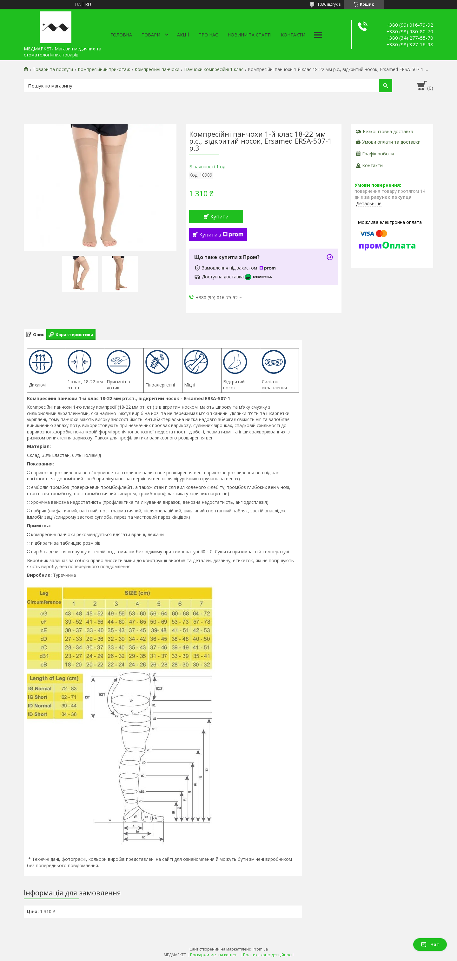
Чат (430, 944)
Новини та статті (249, 35)
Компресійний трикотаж (104, 69)
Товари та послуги (53, 69)
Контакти (293, 35)
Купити (219, 216)
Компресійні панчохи (157, 69)
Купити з (221, 234)
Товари (151, 35)
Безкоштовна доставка (388, 131)
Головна (121, 35)
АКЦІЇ (183, 35)
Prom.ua (260, 949)
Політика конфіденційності (268, 955)
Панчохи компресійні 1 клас (213, 69)
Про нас (208, 35)
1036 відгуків (329, 4)
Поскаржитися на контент (214, 955)
